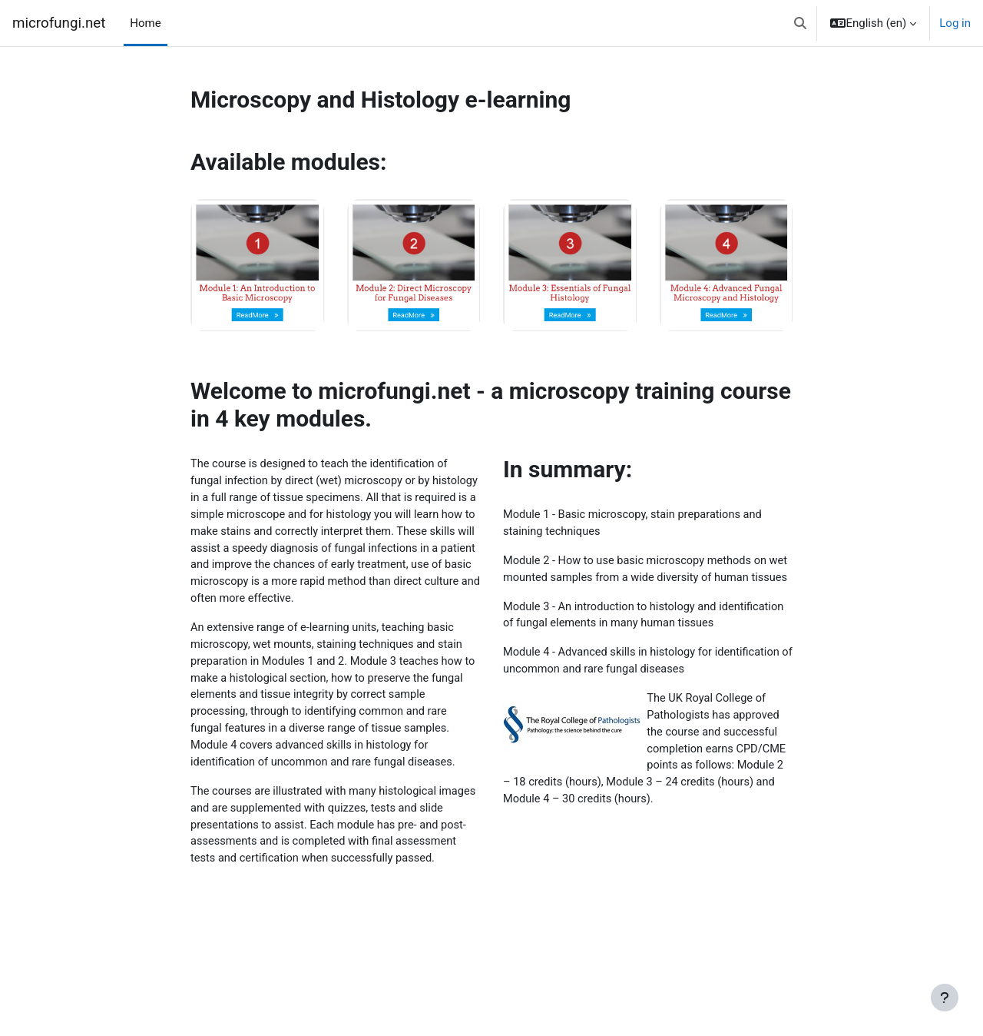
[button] (800, 23)
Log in (955, 23)
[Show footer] (944, 997)
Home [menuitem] (145, 23)
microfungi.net (58, 23)
